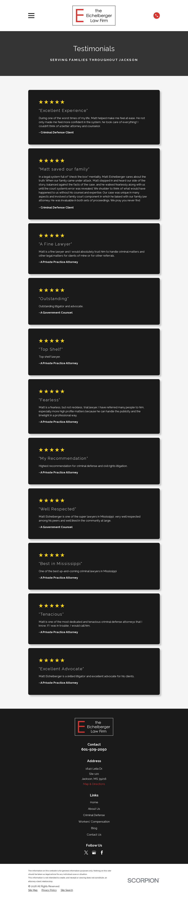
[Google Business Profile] (94, 853)
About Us (94, 808)
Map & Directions (94, 784)
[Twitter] (86, 853)
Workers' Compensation (94, 821)
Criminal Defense (94, 815)
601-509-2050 (94, 749)
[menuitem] (33, 890)
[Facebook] (102, 853)
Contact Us (94, 834)
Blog (94, 828)
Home (94, 802)
